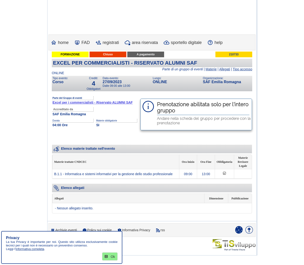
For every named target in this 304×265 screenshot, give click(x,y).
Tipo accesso (242, 69)
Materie (211, 69)
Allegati (224, 69)
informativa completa (30, 249)
